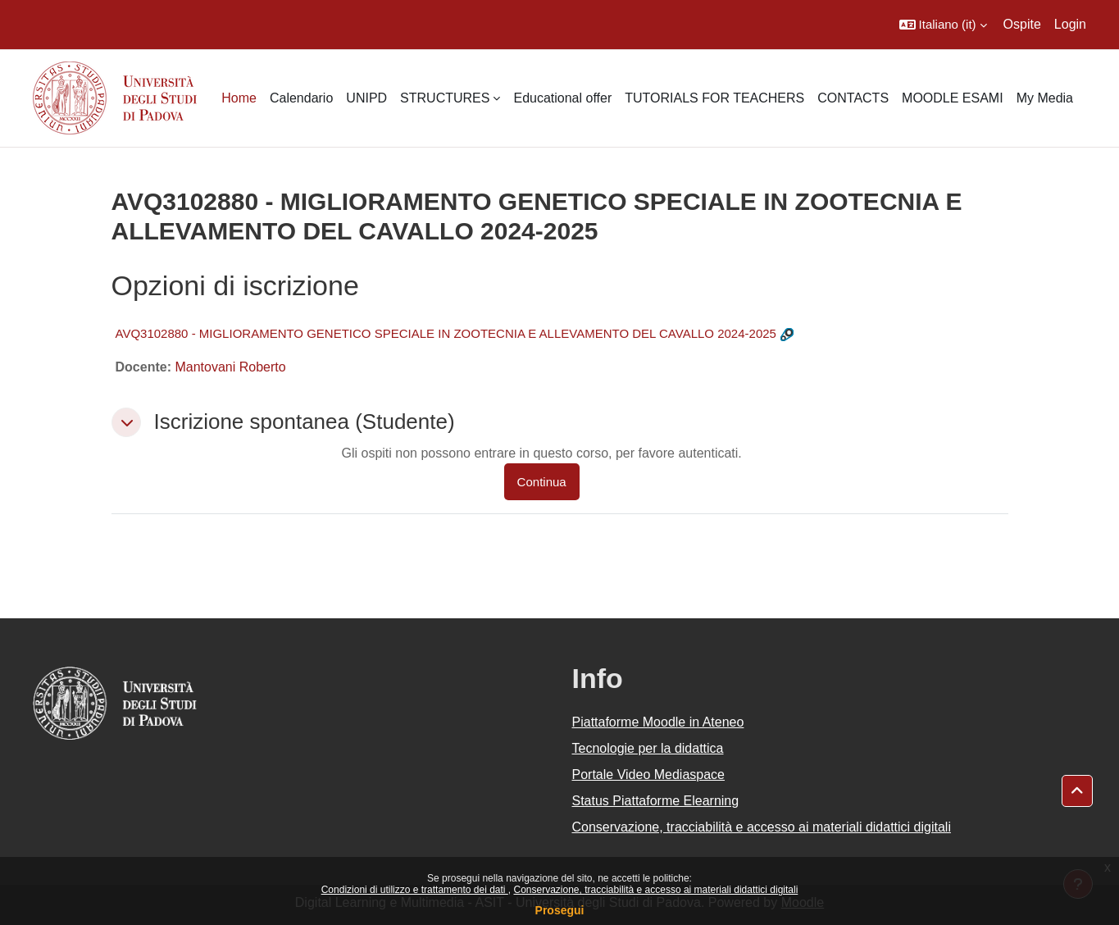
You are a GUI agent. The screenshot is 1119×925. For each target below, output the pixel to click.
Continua (541, 482)
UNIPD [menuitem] (366, 98)
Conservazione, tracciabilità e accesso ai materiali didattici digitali (655, 889)
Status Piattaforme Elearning (655, 801)
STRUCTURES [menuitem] (444, 98)
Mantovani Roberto (230, 367)
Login (1070, 24)
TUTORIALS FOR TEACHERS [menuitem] (714, 98)
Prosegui (560, 910)
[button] (943, 24)
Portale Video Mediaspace (649, 774)
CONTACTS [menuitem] (853, 98)
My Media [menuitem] (1045, 98)
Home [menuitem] (239, 98)
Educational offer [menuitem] (562, 98)
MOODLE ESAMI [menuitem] (952, 98)
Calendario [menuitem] (301, 98)
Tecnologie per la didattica (648, 748)
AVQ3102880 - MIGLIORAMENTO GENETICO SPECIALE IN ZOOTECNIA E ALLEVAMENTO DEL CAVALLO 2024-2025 (446, 333)
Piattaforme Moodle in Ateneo (658, 722)
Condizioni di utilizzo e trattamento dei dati (414, 889)
